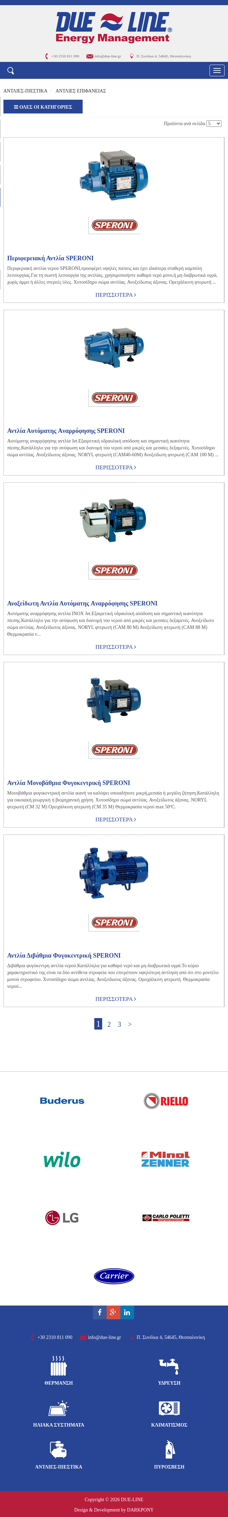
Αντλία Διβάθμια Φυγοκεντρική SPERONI (64, 955)
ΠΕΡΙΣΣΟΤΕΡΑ (115, 295)
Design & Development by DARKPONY (114, 1510)
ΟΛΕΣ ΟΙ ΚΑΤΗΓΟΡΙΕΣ (43, 107)
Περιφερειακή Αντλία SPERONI (50, 258)
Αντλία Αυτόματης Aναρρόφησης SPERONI (66, 430)
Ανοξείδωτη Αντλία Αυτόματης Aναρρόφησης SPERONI (82, 603)
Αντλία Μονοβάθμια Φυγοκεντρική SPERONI (68, 782)
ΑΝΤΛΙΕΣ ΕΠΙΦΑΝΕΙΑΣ (81, 91)
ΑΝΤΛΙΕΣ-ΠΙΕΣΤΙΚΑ (25, 91)
